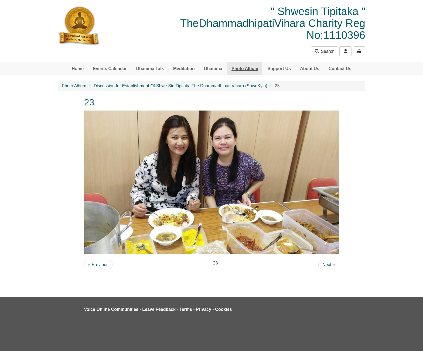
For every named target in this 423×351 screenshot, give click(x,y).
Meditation (184, 68)
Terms (185, 309)
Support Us (279, 68)
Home (78, 68)
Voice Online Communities (111, 309)
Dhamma (213, 68)
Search (324, 51)
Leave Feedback (159, 309)
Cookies (223, 309)
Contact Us (340, 68)
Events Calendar (110, 68)
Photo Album (244, 68)
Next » (328, 264)
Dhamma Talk (150, 68)
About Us (309, 68)
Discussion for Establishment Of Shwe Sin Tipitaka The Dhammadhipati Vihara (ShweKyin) (180, 86)
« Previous (98, 264)
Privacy (203, 309)
